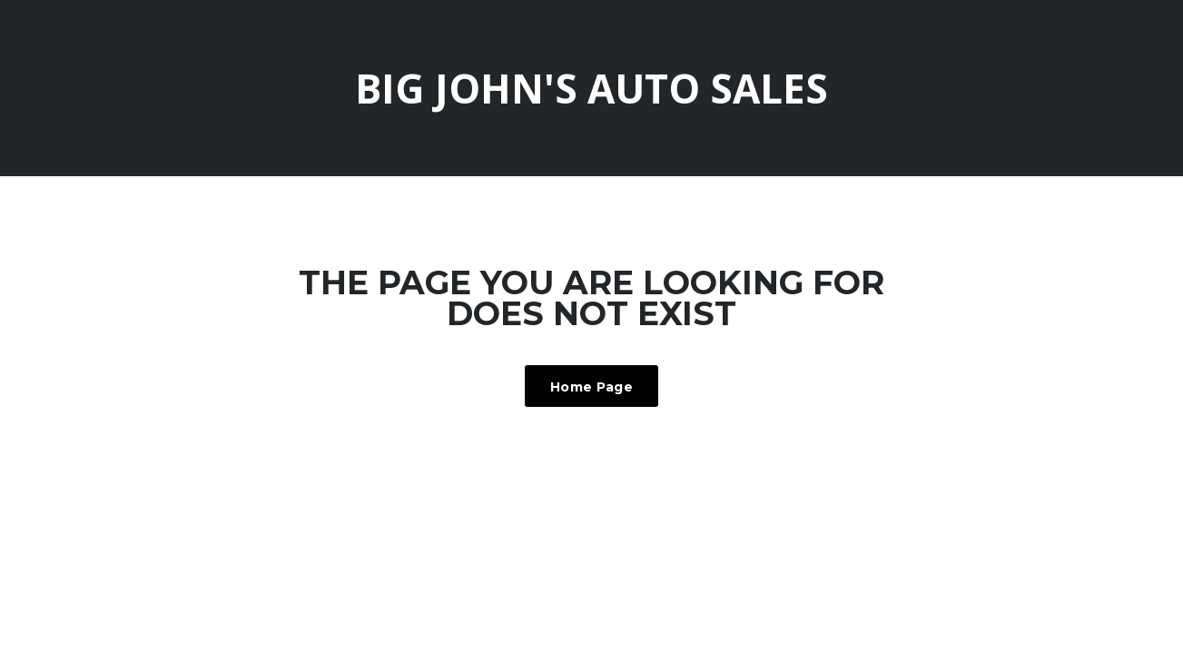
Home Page (591, 387)
